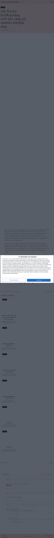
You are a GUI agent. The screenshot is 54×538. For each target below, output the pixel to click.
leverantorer (10, 258)
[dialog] (27, 269)
